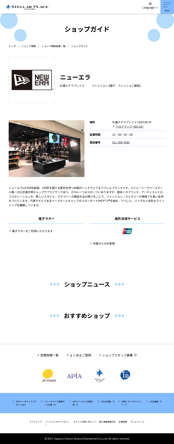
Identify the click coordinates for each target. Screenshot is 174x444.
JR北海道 (154, 401)
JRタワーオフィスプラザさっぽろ (26, 403)
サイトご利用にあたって (85, 421)
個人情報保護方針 (107, 421)
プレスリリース (137, 421)
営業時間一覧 (49, 355)
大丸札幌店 (106, 401)
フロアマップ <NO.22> (130, 126)
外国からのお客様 (104, 243)
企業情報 (123, 421)
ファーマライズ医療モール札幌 (54, 403)
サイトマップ (36, 421)
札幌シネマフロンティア (131, 403)
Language (150, 5)
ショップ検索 (29, 46)
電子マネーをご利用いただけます (32, 231)
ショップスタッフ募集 (117, 355)
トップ (12, 46)
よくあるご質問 (80, 355)
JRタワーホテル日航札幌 (83, 403)
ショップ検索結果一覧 (53, 46)
